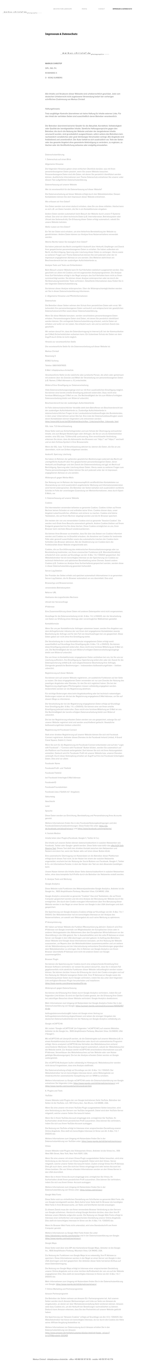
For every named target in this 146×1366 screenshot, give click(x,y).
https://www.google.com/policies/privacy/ (63, 1238)
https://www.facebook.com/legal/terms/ (95, 828)
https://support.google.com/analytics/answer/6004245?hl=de (84, 1007)
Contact (101, 9)
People (84, 9)
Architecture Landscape (62, 9)
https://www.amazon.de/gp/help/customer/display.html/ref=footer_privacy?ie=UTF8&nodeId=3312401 (77, 1334)
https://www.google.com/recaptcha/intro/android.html (68, 1085)
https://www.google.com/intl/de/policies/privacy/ (94, 1083)
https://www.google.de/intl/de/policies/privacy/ (76, 1284)
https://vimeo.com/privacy (91, 1189)
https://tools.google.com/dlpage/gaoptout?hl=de (65, 983)
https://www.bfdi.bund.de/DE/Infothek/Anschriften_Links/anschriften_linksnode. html (81, 421)
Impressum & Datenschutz (122, 9)
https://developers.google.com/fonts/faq (62, 1235)
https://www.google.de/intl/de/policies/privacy (101, 1141)
